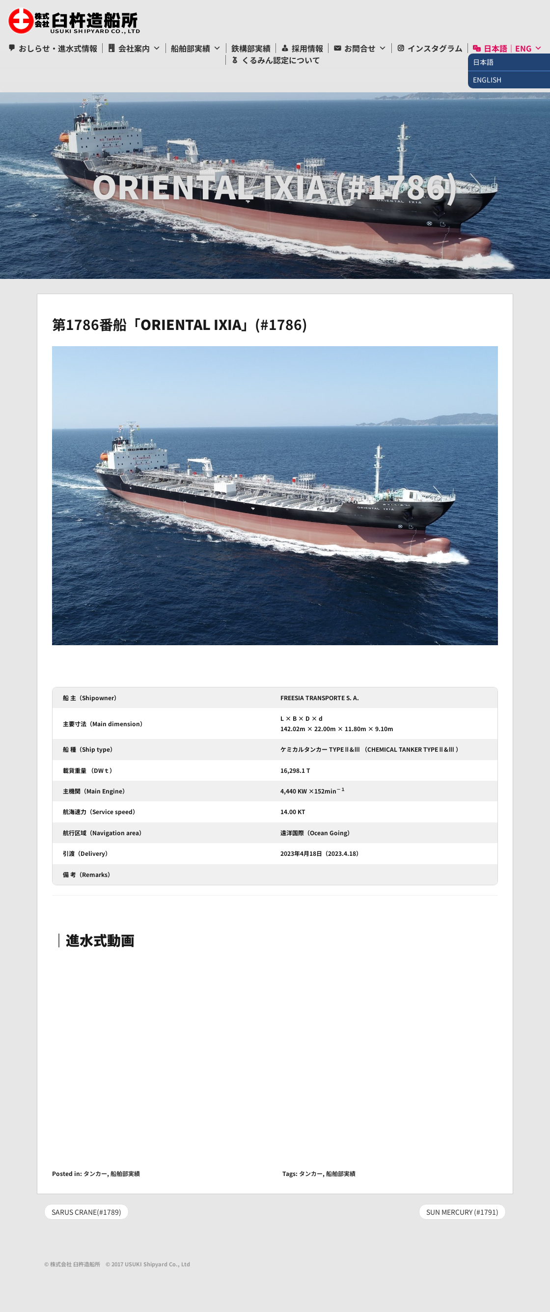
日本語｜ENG (507, 48)
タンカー (95, 1173)
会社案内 (134, 48)
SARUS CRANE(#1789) (86, 1212)
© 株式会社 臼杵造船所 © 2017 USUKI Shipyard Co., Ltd (117, 1264)
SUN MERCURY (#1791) (462, 1212)
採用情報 (307, 48)
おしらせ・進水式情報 (58, 48)
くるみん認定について (281, 60)
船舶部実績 (190, 48)
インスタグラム (435, 48)
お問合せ (360, 48)
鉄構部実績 (251, 48)
